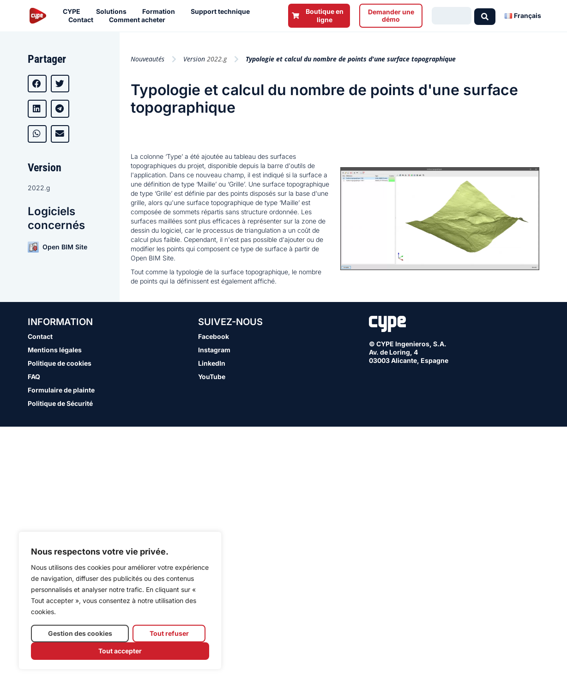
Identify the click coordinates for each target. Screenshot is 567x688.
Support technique (222, 11)
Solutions (113, 11)
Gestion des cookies (80, 633)
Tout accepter (120, 651)
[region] (120, 600)
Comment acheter (139, 20)
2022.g (39, 188)
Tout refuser (169, 633)
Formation (161, 11)
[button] (37, 83)
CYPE (74, 11)
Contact (83, 20)
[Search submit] (484, 15)
